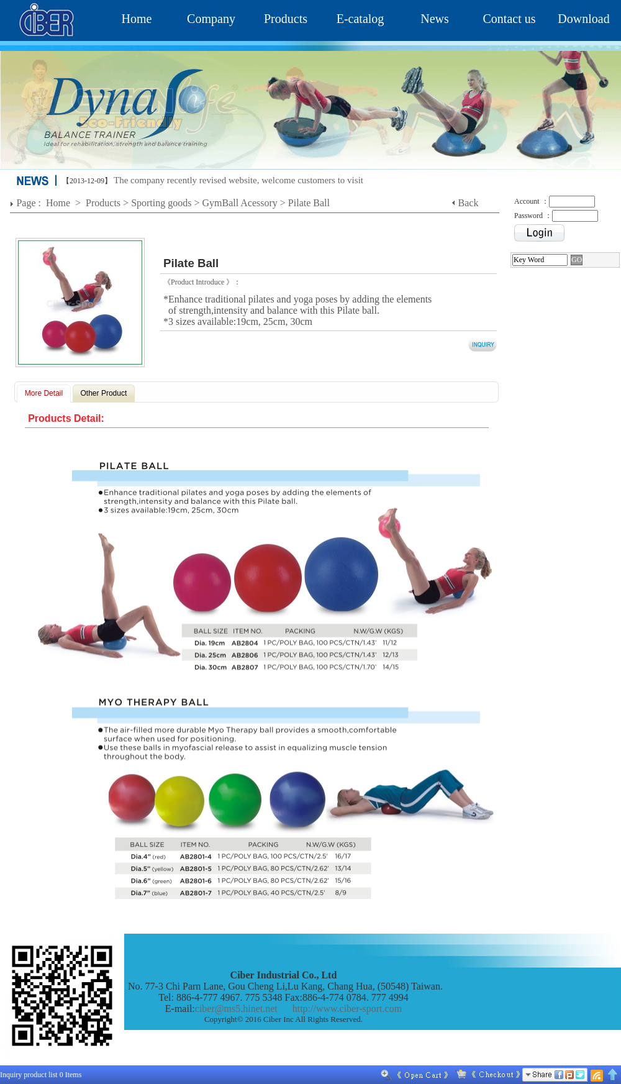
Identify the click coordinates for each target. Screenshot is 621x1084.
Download (583, 18)
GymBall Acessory (240, 203)
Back (468, 203)
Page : (29, 203)
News (434, 18)
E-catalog (360, 18)
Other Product (104, 393)
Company (211, 18)
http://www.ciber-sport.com (347, 1008)
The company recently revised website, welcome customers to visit (238, 180)
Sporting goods (161, 203)
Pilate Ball (309, 203)
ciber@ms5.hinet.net (236, 1008)
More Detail (44, 393)
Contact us (509, 18)
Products (285, 18)
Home (137, 18)
